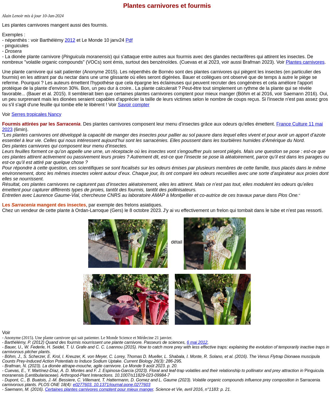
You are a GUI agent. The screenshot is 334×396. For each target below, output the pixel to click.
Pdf (129, 40)
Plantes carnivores (305, 62)
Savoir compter (134, 104)
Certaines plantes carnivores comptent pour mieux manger (99, 389)
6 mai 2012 (197, 342)
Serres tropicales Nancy (36, 114)
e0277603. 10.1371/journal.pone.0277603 (111, 384)
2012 (70, 40)
